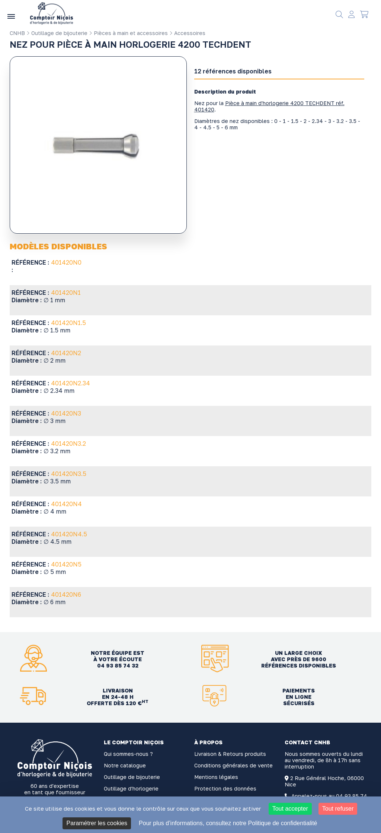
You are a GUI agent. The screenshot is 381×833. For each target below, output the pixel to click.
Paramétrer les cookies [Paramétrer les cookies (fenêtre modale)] (96, 823)
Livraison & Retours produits (230, 754)
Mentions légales (216, 777)
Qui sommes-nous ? (128, 754)
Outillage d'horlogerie (131, 788)
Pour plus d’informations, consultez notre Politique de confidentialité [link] (228, 823)
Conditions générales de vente (233, 765)
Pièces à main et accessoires (128, 33)
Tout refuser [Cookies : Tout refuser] (337, 808)
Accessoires (187, 33)
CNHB (17, 33)
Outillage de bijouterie (56, 33)
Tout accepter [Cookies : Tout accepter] (290, 808)
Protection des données (225, 788)
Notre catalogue (125, 765)
